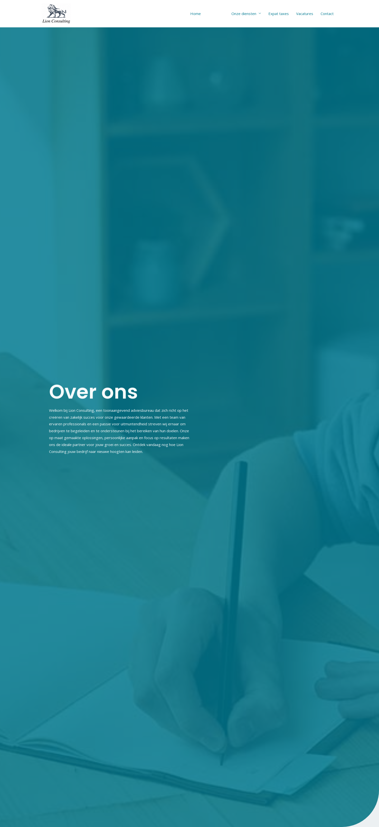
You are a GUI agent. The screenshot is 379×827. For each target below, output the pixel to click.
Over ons (216, 13)
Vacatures (304, 13)
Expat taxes (278, 13)
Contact (327, 13)
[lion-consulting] (56, 13)
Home (195, 13)
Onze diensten (243, 13)
